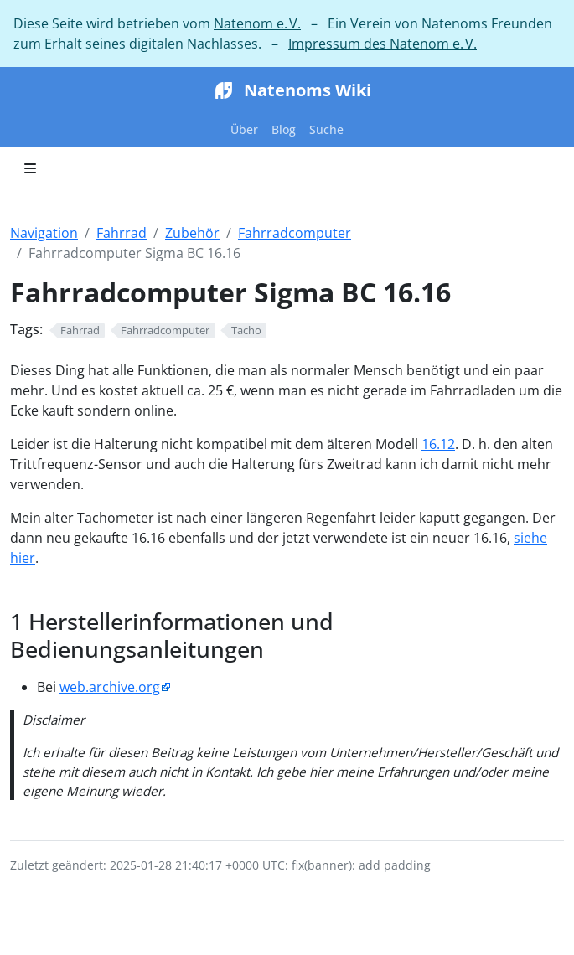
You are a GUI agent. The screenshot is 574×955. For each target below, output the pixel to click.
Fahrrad (121, 233)
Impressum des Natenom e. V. (382, 43)
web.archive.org (109, 687)
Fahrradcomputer (294, 233)
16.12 (438, 444)
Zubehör (192, 233)
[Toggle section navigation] (30, 168)
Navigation (44, 233)
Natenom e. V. (257, 23)
